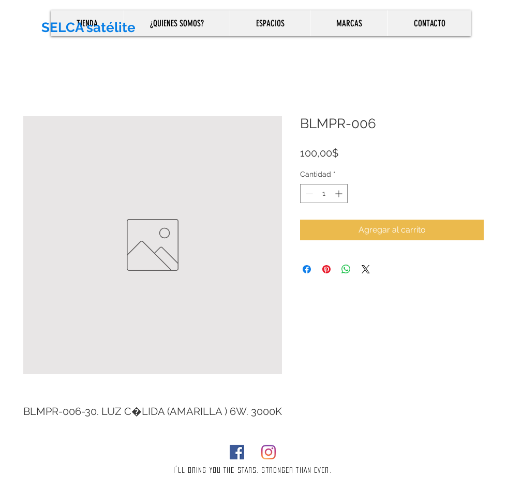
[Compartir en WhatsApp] (346, 269)
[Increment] (339, 193)
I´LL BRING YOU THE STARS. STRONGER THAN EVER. (252, 470)
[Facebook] (237, 452)
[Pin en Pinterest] (326, 269)
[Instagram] (268, 452)
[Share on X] (366, 269)
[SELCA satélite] (124, 27)
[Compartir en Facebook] (307, 269)
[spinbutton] (324, 193)
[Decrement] (308, 193)
